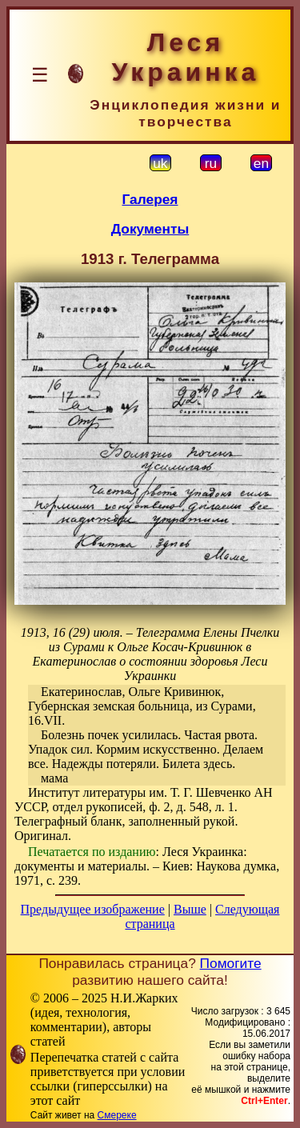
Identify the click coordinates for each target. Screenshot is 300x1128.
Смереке (117, 1115)
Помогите (231, 963)
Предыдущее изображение (93, 909)
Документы (150, 229)
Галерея (150, 199)
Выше (190, 909)
